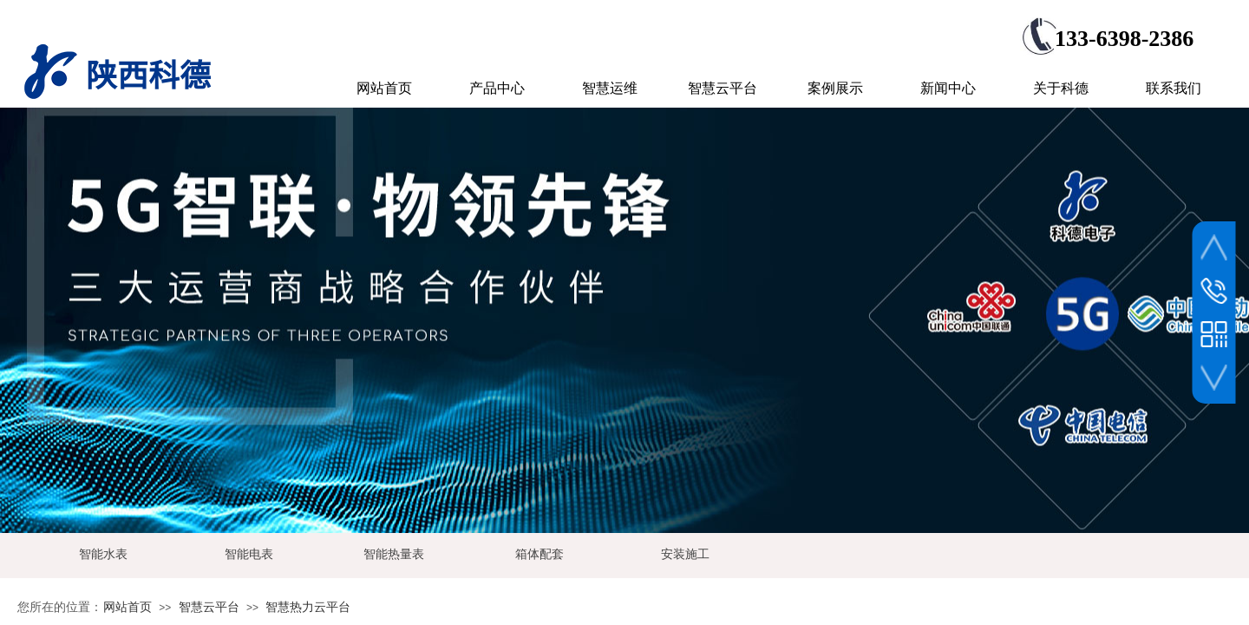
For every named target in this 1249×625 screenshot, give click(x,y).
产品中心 (497, 88)
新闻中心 (948, 88)
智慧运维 (610, 88)
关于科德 (1061, 88)
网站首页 (127, 607)
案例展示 (835, 88)
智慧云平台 (209, 607)
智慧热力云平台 (307, 607)
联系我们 (1173, 88)
